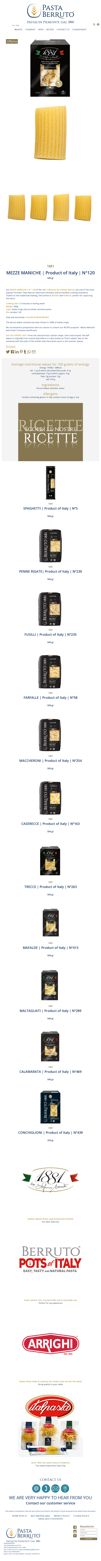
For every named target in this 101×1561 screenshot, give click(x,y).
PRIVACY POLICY (62, 1516)
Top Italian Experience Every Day (50, 1465)
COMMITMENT (79, 30)
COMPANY (30, 30)
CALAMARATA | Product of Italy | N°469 (50, 1071)
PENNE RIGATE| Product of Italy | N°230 (50, 571)
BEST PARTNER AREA (40, 1516)
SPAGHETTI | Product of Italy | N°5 (50, 508)
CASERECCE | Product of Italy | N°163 (50, 823)
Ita (13, 25)
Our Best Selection (50, 1221)
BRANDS (18, 30)
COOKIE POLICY (81, 1516)
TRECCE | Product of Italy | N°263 (50, 887)
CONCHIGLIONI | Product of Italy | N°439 (50, 1132)
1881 (50, 266)
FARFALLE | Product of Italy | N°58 (51, 697)
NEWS (41, 30)
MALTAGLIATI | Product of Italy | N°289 (50, 1011)
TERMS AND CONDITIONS (50, 1519)
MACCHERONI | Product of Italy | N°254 (50, 760)
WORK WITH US (19, 1516)
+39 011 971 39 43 (12, 1549)
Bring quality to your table (50, 1384)
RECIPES (50, 30)
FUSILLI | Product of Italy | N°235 (50, 634)
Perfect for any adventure (51, 1303)
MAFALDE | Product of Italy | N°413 (50, 947)
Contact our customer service (50, 1503)
